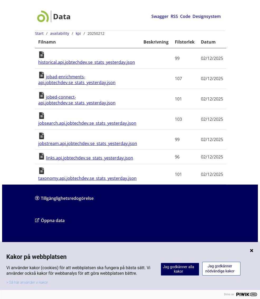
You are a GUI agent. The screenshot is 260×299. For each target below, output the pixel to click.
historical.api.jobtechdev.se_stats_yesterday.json (86, 62)
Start (39, 33)
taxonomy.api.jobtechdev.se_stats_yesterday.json (87, 178)
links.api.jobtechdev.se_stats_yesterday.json (89, 158)
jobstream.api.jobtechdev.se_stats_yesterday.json (87, 143)
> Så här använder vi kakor (27, 282)
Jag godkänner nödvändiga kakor (219, 268)
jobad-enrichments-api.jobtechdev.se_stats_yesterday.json (76, 79)
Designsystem (206, 16)
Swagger (159, 16)
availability (59, 33)
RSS (174, 16)
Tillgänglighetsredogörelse (64, 198)
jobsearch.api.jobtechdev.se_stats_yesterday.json (87, 123)
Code (185, 16)
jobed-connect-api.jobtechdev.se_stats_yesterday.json (76, 100)
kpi (78, 33)
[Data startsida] (54, 16)
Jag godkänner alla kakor (178, 269)
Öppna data (50, 220)
